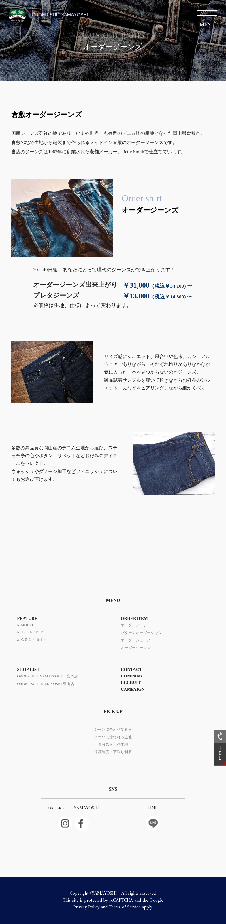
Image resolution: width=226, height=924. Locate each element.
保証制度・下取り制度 (113, 752)
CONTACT (131, 669)
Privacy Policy (86, 907)
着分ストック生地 (113, 744)
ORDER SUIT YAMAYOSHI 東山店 (45, 683)
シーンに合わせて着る (113, 729)
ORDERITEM (134, 618)
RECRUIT (131, 682)
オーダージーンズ (136, 647)
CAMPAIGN (133, 689)
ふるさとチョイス (32, 639)
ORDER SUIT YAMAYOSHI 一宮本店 (47, 676)
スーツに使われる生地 (113, 737)
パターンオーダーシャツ (141, 632)
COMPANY (132, 676)
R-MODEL (25, 625)
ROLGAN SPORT (31, 632)
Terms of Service (124, 907)
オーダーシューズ (136, 640)
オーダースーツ (134, 625)
